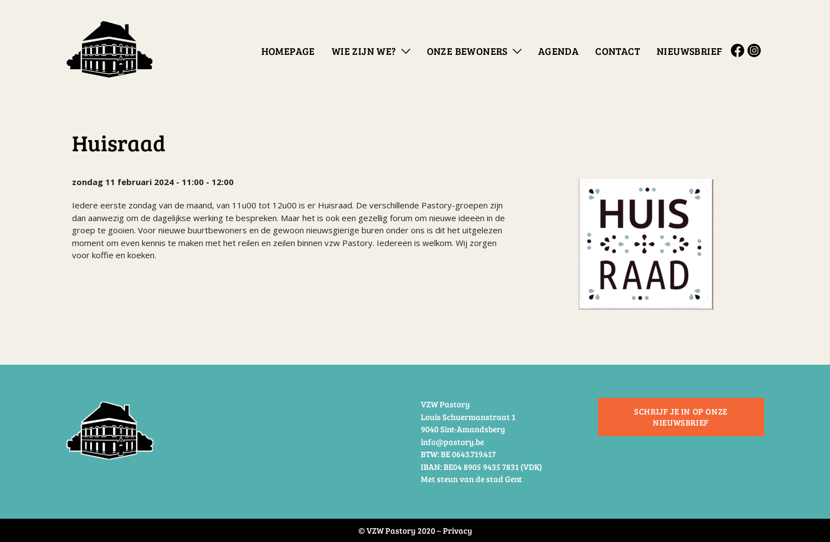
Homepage (288, 51)
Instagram (755, 50)
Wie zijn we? (364, 51)
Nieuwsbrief (689, 51)
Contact (617, 51)
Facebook (739, 50)
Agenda (558, 51)
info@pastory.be (452, 441)
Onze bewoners (467, 51)
